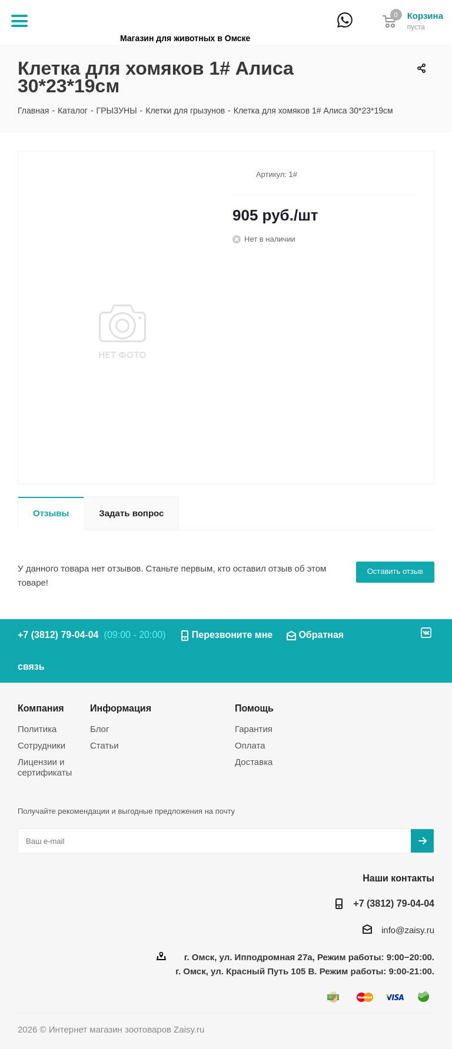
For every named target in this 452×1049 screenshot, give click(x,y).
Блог (99, 729)
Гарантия (253, 729)
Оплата (250, 745)
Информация (120, 708)
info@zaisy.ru (407, 930)
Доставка (253, 762)
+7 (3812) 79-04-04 (58, 635)
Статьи (104, 745)
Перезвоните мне (232, 635)
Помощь (254, 708)
